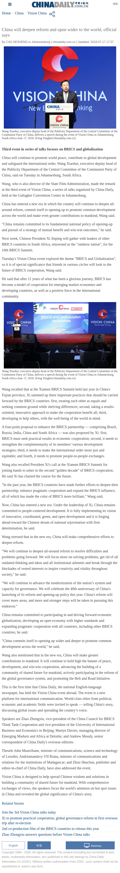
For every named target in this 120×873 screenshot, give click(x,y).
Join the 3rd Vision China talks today (29, 812)
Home (6, 13)
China (19, 13)
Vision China (37, 13)
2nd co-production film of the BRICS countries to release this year (50, 829)
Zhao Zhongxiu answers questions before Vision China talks (46, 834)
